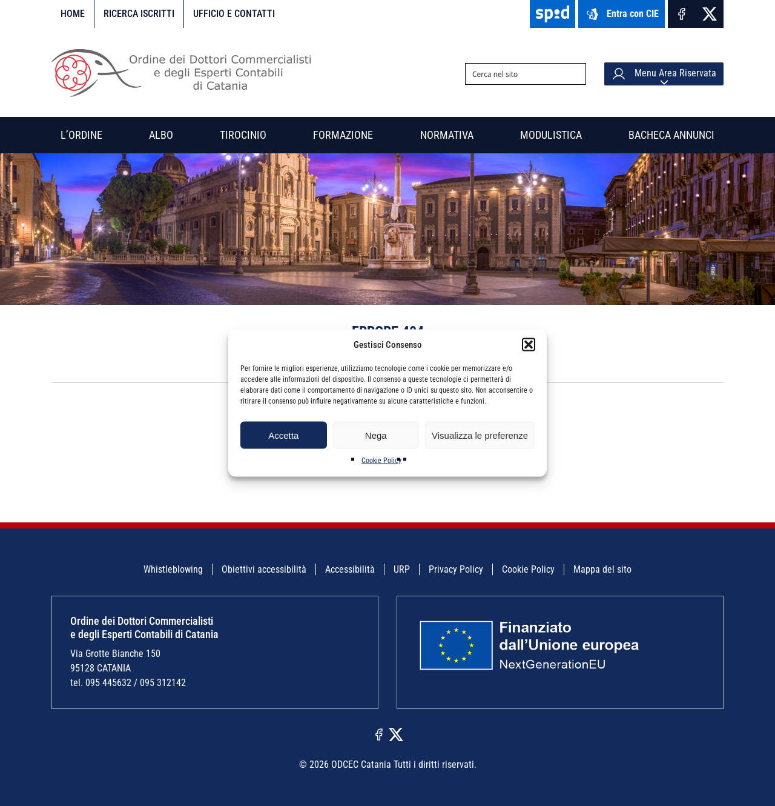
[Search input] (515, 74)
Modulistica (551, 134)
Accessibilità (350, 569)
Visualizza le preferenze (480, 435)
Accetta (283, 435)
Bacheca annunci (671, 134)
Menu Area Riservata (664, 74)
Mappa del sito (602, 569)
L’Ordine (81, 134)
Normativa (446, 134)
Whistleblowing (173, 569)
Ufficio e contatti (234, 13)
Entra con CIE (621, 14)
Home (73, 13)
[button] (529, 345)
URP (402, 569)
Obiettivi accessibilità (264, 569)
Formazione (343, 134)
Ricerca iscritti (139, 13)
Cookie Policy (381, 460)
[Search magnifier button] (575, 74)
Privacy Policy (456, 569)
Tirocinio (243, 134)
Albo (161, 134)
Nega (376, 435)
